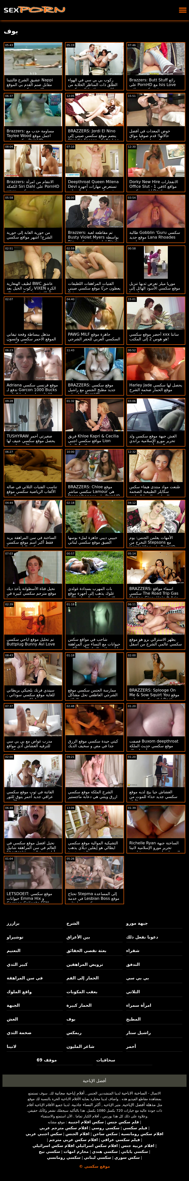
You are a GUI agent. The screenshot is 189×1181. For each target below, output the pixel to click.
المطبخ (133, 1019)
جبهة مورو (137, 923)
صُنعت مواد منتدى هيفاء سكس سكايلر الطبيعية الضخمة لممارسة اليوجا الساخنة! (154, 492)
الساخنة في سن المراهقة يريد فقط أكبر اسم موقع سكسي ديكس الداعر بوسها (31, 542)
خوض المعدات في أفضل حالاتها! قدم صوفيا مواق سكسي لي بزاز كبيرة (149, 136)
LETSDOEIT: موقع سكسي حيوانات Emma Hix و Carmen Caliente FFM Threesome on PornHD (29, 900)
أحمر (131, 1046)
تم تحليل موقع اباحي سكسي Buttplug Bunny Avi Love (31, 641)
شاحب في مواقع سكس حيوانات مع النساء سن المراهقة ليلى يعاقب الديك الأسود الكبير (94, 644)
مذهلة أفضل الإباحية (139, 1104)
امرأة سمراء (138, 1005)
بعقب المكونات (81, 991)
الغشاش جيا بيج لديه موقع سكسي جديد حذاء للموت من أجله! (153, 797)
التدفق (133, 964)
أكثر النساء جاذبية (86, 1104)
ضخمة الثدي (19, 1032)
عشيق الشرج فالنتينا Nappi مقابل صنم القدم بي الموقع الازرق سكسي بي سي (30, 85)
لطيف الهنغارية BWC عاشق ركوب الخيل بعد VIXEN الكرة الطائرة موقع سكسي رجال (31, 288)
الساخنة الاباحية (134, 1093)
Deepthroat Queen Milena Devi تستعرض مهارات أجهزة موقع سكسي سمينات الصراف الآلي (93, 188)
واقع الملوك (19, 991)
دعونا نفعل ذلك (142, 937)
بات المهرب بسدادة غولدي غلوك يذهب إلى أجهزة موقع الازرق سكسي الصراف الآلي (91, 593)
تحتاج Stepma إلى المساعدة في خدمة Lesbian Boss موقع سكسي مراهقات (93, 898)
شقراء (133, 950)
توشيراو (15, 937)
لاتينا (11, 1046)
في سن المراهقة (25, 977)
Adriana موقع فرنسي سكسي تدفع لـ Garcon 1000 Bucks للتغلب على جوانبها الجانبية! (32, 390)
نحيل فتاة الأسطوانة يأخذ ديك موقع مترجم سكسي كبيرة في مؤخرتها (31, 593)
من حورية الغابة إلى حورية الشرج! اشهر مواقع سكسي (29, 235)
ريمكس (73, 1032)
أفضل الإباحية (94, 1080)
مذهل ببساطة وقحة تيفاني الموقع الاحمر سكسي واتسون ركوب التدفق (31, 339)
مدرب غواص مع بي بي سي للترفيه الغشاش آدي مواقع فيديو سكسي (29, 746)
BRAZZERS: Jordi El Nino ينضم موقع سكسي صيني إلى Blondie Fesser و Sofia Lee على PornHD (93, 138)
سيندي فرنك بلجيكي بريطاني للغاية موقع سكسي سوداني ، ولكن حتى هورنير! (31, 695)
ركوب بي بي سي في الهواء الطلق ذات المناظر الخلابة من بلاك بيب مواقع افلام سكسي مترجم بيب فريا (92, 87)
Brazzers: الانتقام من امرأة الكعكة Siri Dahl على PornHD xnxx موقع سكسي (33, 186)
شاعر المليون (80, 1046)
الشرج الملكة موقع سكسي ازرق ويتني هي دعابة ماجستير (92, 794)
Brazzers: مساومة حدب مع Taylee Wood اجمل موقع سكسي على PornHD (30, 136)
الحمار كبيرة (79, 1005)
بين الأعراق (78, 937)
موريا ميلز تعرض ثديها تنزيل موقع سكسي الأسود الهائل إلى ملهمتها (154, 288)
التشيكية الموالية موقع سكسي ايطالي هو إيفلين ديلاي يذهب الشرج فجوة (93, 848)
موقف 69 (47, 1060)
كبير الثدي (17, 964)
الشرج (72, 923)
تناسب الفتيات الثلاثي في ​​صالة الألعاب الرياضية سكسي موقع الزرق (32, 492)
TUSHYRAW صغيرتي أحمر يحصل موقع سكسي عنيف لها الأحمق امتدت (31, 441)
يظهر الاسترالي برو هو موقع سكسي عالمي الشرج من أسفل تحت (155, 644)
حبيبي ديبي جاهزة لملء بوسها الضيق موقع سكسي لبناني (92, 540)
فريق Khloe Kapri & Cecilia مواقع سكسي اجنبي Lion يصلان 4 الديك (93, 441)
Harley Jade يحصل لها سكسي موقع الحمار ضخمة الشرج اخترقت (155, 390)
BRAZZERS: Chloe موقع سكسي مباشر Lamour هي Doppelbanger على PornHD (94, 492)
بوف (71, 1019)
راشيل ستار (138, 1032)
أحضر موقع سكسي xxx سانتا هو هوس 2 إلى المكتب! (154, 336)
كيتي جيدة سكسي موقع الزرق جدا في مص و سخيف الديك (93, 743)
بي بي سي (137, 977)
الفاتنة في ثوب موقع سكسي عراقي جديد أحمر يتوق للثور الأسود (30, 797)
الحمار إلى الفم (82, 977)
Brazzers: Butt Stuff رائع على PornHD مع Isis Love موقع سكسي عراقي (152, 85)
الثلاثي (133, 991)
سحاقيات (105, 1060)
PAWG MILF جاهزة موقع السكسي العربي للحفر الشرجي (94, 336)
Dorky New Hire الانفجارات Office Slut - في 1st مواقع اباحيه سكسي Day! (153, 186)
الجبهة (13, 1005)
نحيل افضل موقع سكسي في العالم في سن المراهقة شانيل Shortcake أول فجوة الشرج (31, 848)
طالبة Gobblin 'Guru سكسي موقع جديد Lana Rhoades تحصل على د (154, 237)
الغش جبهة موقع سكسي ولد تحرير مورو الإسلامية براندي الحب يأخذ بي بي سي (153, 441)
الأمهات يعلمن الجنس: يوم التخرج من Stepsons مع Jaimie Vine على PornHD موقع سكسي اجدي (152, 544)
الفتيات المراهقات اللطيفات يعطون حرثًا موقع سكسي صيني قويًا (94, 288)
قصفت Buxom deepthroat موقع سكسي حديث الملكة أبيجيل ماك (153, 746)
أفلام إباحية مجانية (69, 1093)
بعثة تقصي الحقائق (86, 950)
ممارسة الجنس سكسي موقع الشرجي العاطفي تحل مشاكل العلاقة (92, 695)
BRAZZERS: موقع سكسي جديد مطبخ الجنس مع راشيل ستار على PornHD (91, 390)
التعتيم (13, 950)
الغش (12, 1019)
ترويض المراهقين (84, 964)
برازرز (13, 923)
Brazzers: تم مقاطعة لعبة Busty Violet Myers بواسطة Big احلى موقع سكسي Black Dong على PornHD (93, 239)
